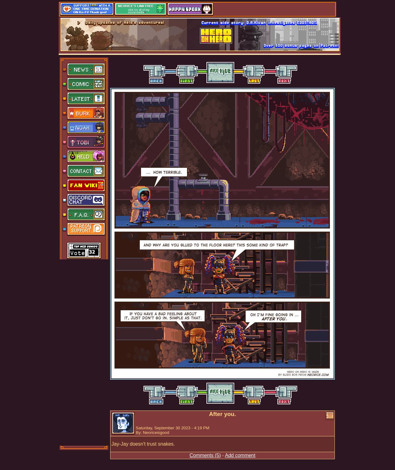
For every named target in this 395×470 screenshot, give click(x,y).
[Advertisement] (84, 351)
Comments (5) (205, 455)
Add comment (240, 455)
